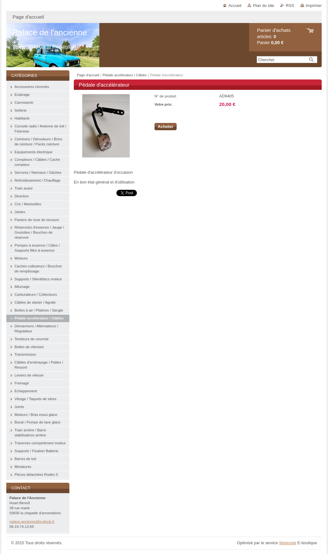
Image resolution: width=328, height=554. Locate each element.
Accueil (234, 5)
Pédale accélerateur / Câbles (124, 75)
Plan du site (263, 5)
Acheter (165, 126)
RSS (290, 5)
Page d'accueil (88, 75)
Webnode (287, 542)
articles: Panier (273, 36)
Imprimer (314, 5)
